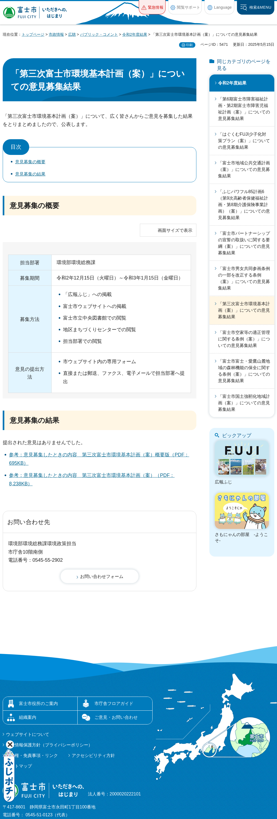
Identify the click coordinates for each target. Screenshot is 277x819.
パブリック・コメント (99, 34)
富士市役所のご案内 (38, 664)
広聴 (72, 34)
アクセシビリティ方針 (93, 716)
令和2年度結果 (134, 34)
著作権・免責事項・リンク (32, 716)
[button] (152, 7)
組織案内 (27, 678)
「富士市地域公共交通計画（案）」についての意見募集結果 (244, 169)
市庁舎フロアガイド (113, 664)
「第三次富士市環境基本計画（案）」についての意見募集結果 (244, 310)
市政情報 (56, 34)
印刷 (189, 45)
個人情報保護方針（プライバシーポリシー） (49, 705)
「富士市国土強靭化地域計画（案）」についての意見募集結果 (244, 403)
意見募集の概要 (30, 162)
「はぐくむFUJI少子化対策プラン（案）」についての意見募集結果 (244, 141)
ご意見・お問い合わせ (116, 678)
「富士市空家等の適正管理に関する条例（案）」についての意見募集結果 (244, 339)
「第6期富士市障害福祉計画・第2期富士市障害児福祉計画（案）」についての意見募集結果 (244, 109)
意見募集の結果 (30, 174)
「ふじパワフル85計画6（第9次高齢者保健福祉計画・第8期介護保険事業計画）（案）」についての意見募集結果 (244, 204)
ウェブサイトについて (27, 695)
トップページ (33, 34)
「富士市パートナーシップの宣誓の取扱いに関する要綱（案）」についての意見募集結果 (244, 243)
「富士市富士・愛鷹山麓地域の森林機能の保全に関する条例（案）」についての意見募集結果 (244, 371)
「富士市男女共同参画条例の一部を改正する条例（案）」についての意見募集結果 (244, 278)
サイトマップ (19, 726)
